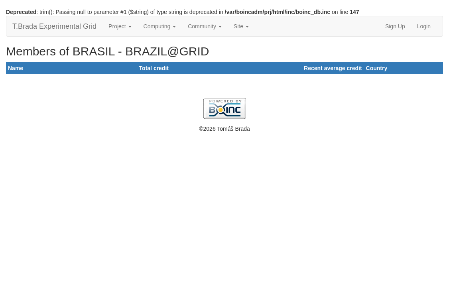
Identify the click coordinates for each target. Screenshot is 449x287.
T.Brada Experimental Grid (54, 26)
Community (205, 26)
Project (119, 26)
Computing (160, 26)
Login (424, 26)
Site (241, 26)
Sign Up (395, 26)
